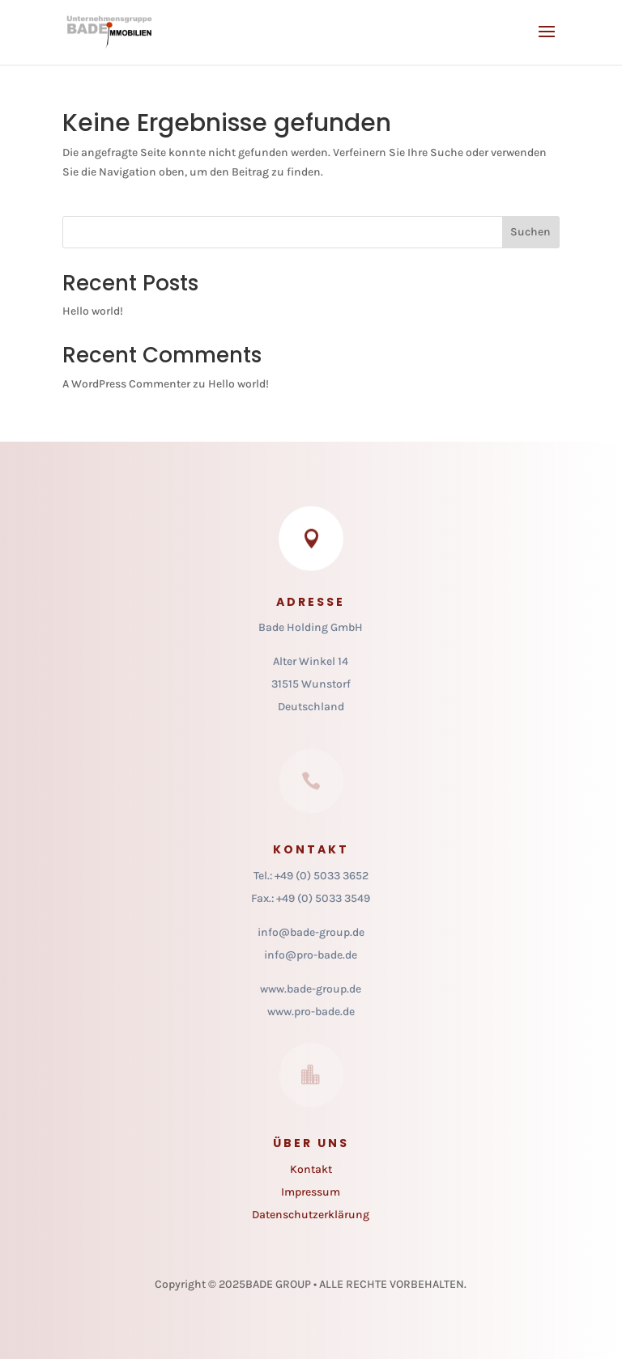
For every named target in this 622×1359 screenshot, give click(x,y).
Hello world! (92, 311)
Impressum (310, 1192)
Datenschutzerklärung (310, 1214)
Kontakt (311, 1169)
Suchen (530, 232)
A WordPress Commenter (126, 384)
